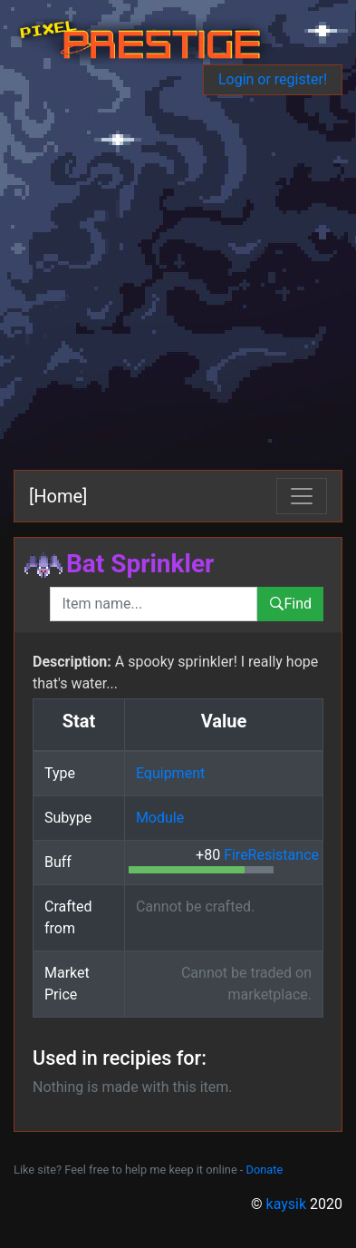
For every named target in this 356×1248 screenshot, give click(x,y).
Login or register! (272, 79)
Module (160, 817)
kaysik (286, 1204)
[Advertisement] (178, 282)
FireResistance (271, 854)
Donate (265, 1169)
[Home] (58, 496)
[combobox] (153, 604)
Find (290, 603)
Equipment (170, 773)
